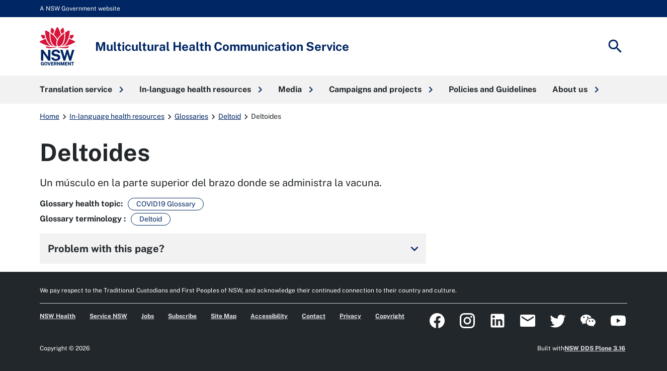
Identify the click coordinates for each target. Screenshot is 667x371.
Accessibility (269, 316)
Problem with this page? (235, 248)
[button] (81, 90)
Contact (313, 316)
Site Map (223, 316)
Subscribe (182, 316)
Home (49, 116)
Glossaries (191, 116)
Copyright (389, 316)
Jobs (147, 316)
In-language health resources (116, 116)
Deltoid (229, 116)
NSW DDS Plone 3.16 (594, 348)
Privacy (350, 316)
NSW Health (57, 316)
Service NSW (108, 316)
